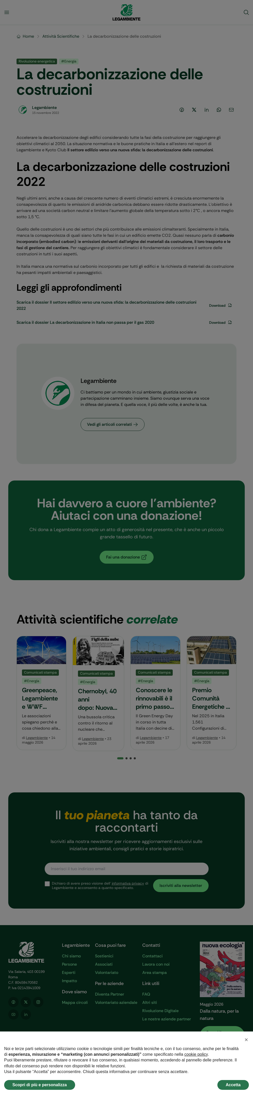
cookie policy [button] (196, 1054)
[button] (246, 1040)
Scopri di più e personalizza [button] (39, 1085)
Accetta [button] (233, 1085)
